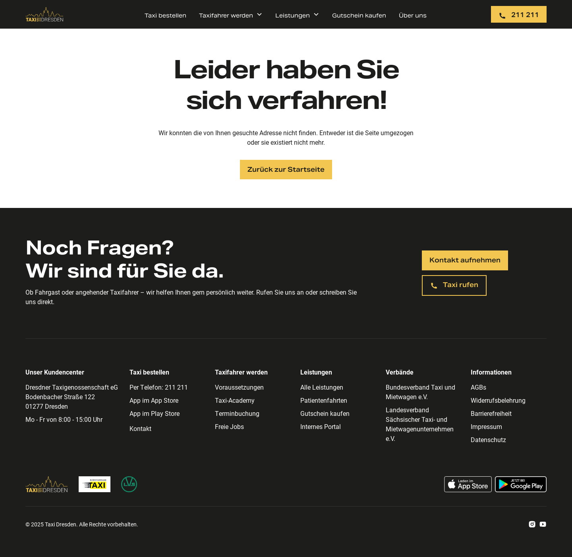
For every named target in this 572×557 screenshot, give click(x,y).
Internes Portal (320, 426)
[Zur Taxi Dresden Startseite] (44, 14)
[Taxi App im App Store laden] (468, 484)
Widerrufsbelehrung (498, 400)
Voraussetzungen (239, 387)
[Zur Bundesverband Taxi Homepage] (94, 484)
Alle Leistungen (321, 387)
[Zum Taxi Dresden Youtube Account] (543, 524)
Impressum (486, 426)
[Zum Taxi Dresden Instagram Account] (532, 524)
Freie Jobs (229, 426)
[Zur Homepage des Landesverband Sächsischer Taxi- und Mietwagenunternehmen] (129, 484)
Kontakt (140, 428)
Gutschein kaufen (359, 15)
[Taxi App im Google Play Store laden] (521, 484)
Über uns (413, 15)
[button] (231, 14)
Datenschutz (488, 439)
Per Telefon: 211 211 (158, 387)
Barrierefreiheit (491, 413)
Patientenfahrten (323, 400)
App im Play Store (154, 413)
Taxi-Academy (235, 400)
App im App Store (153, 400)
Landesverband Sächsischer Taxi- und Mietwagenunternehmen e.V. (420, 424)
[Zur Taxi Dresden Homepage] (46, 484)
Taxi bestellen (165, 15)
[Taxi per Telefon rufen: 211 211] (519, 14)
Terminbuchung (237, 413)
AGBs (478, 387)
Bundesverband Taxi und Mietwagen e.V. (420, 392)
